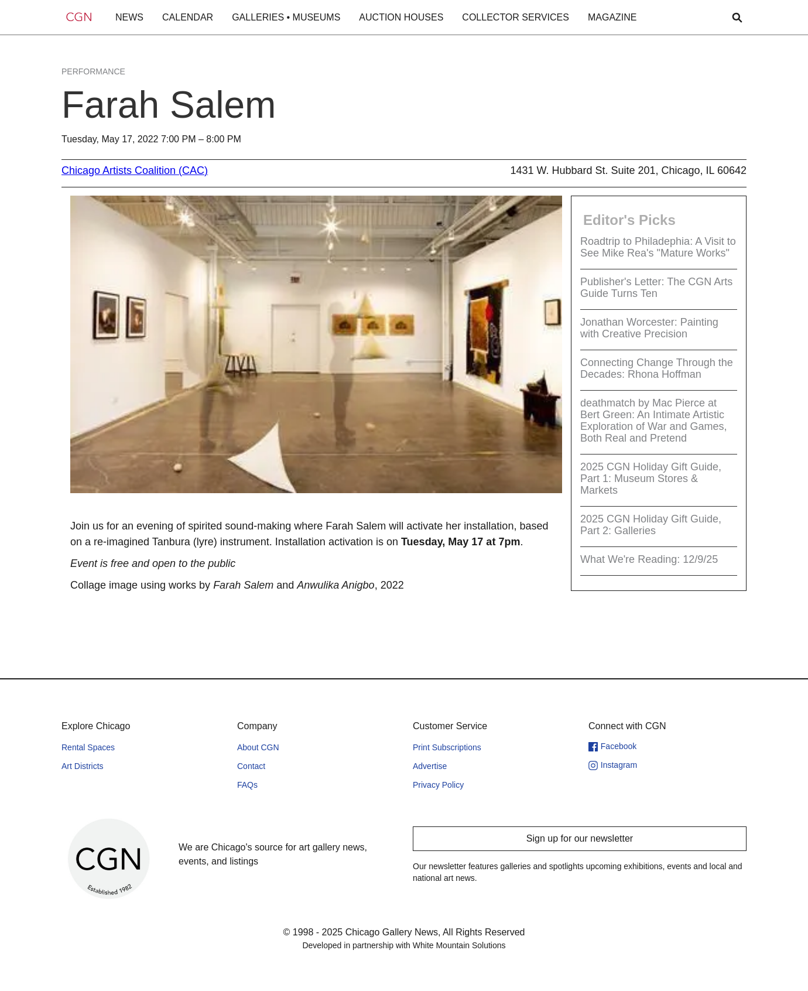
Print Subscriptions (447, 747)
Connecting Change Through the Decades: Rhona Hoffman (656, 368)
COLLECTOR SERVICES (515, 17)
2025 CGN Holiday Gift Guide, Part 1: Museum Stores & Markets (650, 478)
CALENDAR (187, 17)
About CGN (258, 747)
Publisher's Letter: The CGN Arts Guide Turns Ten (656, 287)
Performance (93, 71)
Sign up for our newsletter (579, 838)
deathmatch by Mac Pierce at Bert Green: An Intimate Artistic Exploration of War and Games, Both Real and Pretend (653, 420)
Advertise (430, 766)
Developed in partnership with (403, 945)
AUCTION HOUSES (401, 17)
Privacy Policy (438, 785)
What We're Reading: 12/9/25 (649, 559)
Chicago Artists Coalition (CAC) (134, 170)
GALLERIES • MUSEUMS (286, 17)
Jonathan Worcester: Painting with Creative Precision (649, 328)
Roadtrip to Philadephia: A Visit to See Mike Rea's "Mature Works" (658, 247)
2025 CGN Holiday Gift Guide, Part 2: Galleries (650, 524)
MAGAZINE (612, 17)
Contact (251, 766)
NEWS (129, 17)
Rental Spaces (88, 747)
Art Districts (82, 766)
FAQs (247, 785)
